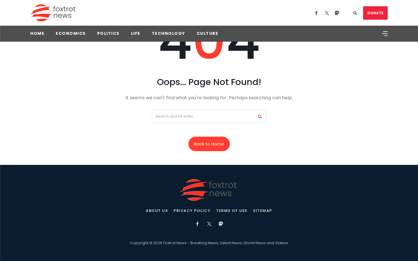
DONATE (375, 13)
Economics (71, 33)
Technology (168, 33)
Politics (108, 33)
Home (37, 33)
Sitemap (262, 211)
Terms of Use (231, 211)
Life (135, 33)
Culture (207, 33)
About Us (157, 211)
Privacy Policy (192, 211)
